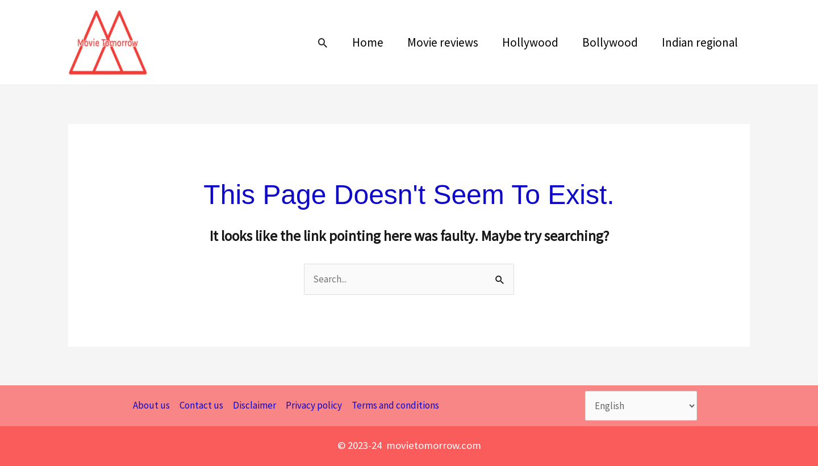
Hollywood (530, 42)
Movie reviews (442, 42)
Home (367, 42)
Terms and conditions (395, 405)
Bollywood (610, 42)
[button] (322, 42)
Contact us (201, 405)
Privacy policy (314, 405)
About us (151, 405)
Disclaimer (254, 405)
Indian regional (700, 42)
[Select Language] (641, 406)
